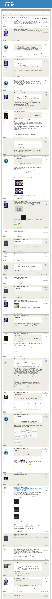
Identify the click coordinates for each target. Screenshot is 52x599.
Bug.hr (4, 9)
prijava (23, 9)
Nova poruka (46, 12)
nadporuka (46, 26)
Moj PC (5, 26)
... (10, 17)
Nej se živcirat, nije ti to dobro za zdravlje (21, 464)
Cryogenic (6, 29)
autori (45, 9)
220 (16, 17)
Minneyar (5, 562)
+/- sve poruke (33, 18)
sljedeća (29, 17)
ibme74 (5, 42)
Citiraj (46, 45)
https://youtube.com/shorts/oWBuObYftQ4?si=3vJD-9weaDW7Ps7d (26, 325)
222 (20, 17)
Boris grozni (6, 59)
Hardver (11, 9)
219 (14, 17)
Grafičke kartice (17, 9)
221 (18, 17)
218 (12, 17)
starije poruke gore (46, 18)
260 (24, 17)
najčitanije (36, 9)
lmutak (5, 474)
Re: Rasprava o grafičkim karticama (21, 20)
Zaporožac (6, 111)
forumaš (5, 20)
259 (22, 17)
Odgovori (45, 21)
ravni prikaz (39, 18)
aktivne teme (32, 9)
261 (26, 17)
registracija (27, 9)
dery (4, 239)
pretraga (48, 9)
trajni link (42, 26)
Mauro (5, 392)
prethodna (4, 17)
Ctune (5, 358)
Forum (7, 9)
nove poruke (41, 9)
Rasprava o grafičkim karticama (20, 29)
